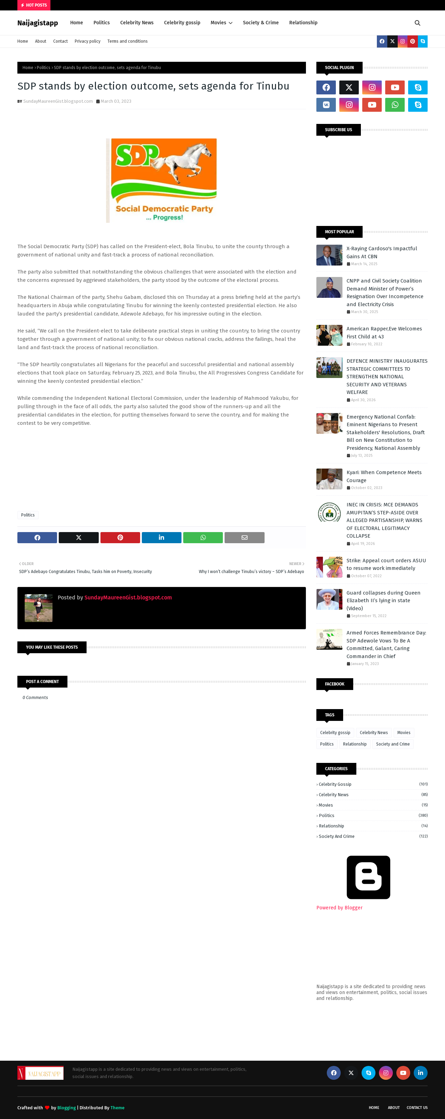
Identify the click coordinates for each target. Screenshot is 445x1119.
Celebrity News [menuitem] (137, 23)
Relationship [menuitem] (303, 23)
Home (22, 41)
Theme (117, 1107)
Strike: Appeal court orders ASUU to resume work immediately (386, 564)
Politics (43, 67)
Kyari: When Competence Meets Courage (384, 476)
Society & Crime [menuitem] (261, 23)
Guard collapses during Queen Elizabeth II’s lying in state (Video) (384, 601)
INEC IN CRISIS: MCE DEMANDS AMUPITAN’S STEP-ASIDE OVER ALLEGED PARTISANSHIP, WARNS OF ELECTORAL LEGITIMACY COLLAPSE (384, 520)
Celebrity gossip (335, 732)
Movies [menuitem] (218, 23)
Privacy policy (87, 41)
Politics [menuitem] (102, 23)
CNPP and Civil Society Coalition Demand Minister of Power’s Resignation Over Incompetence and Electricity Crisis (385, 293)
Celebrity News (374, 732)
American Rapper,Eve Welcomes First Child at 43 (384, 333)
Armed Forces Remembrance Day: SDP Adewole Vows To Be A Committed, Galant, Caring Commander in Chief (386, 644)
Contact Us (417, 1107)
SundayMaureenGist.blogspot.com (58, 101)
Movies (404, 732)
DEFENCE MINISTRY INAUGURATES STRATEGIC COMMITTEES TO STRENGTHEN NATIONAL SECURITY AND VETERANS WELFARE (387, 376)
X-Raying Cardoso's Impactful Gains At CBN (382, 252)
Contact (60, 41)
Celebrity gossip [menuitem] (182, 23)
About (40, 41)
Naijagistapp (37, 23)
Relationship (355, 744)
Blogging (66, 1107)
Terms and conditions (127, 41)
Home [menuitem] (76, 23)
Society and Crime (393, 744)
